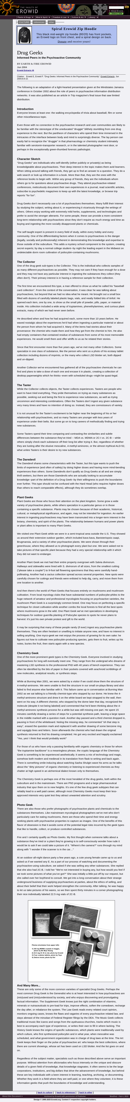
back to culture (45, 1092)
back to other (85, 1092)
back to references (66, 1092)
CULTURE (24, 22)
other (51, 22)
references (39, 22)
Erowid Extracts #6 (25, 70)
